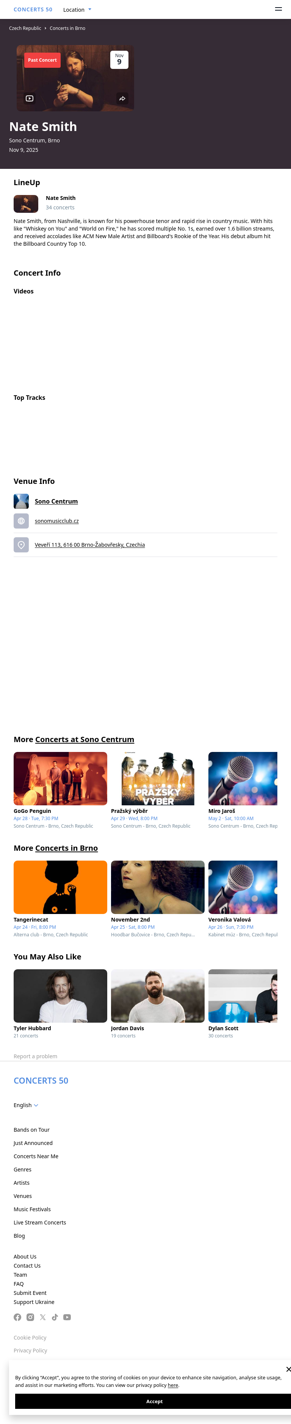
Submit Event (30, 1292)
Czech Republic (25, 28)
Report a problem (35, 1056)
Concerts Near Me (36, 1156)
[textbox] (27, 1105)
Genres (22, 1169)
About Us (25, 1256)
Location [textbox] (73, 9)
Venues (23, 1195)
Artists (22, 1182)
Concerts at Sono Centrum (84, 739)
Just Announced (33, 1142)
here (173, 1385)
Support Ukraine (34, 1301)
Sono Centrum (56, 501)
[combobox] (77, 9)
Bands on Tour (32, 1129)
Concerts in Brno (67, 28)
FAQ (19, 1283)
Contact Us (27, 1265)
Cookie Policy (30, 1337)
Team (20, 1274)
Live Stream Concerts (40, 1222)
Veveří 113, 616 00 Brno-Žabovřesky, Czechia (90, 544)
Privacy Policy (30, 1350)
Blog (19, 1235)
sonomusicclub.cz (57, 520)
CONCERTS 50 (33, 9)
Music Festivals (32, 1209)
